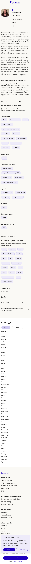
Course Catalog (6, 502)
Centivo (19, 253)
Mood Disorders (22, 138)
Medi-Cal (5, 267)
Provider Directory (7, 504)
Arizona (3, 336)
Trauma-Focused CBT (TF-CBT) (10, 182)
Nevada (3, 403)
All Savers (12, 249)
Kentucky (3, 374)
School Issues (6, 147)
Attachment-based (7, 168)
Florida (4, 158)
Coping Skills (6, 133)
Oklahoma (4, 424)
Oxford (11, 272)
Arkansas (3, 339)
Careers (3, 531)
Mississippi (4, 392)
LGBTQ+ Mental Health (8, 138)
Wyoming (3, 462)
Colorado (3, 344)
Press (3, 528)
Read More (22, 550)
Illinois (3, 363)
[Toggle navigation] (3, 2)
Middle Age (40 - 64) (7, 192)
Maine (3, 379)
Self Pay (19, 272)
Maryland (3, 382)
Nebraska (3, 400)
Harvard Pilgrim (16, 263)
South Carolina (5, 435)
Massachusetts (5, 384)
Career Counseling (7, 124)
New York (4, 414)
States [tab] (5, 327)
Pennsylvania (4, 430)
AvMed (20, 249)
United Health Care (7, 281)
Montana (3, 398)
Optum (13, 267)
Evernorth (18, 258)
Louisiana (3, 376)
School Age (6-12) (20, 192)
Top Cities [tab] (17, 327)
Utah (2, 446)
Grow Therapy (18, 561)
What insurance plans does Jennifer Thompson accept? (12, 309)
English (4, 217)
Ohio (2, 422)
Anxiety (25, 119)
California (3, 342)
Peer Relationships (16, 143)
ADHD (4, 119)
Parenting (5, 143)
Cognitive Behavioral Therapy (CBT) (11, 173)
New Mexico (4, 411)
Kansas (3, 371)
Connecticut (4, 347)
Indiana (3, 366)
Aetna (4, 249)
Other (4, 272)
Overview (4, 512)
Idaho (2, 360)
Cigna (4, 258)
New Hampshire (5, 406)
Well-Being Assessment (8, 483)
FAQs (2, 491)
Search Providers (6, 480)
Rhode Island (4, 432)
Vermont (3, 448)
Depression (16, 133)
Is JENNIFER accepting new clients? (12, 303)
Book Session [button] (15, 558)
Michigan (3, 387)
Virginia (3, 451)
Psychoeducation (7, 177)
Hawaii (3, 358)
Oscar (20, 267)
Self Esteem (16, 147)
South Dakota (5, 438)
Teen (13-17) (6, 197)
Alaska (3, 334)
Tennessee (4, 440)
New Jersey (4, 408)
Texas (3, 443)
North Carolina (5, 416)
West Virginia (4, 456)
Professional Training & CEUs (10, 499)
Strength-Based (18, 177)
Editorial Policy (5, 534)
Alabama (3, 331)
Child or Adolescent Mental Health (11, 129)
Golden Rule (5, 263)
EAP (11, 258)
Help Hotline (5, 488)
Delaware (3, 350)
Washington (4, 454)
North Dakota (5, 419)
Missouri (3, 395)
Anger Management (14, 119)
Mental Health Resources (9, 486)
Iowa (2, 368)
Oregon (3, 427)
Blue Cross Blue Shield (8, 253)
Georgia (3, 355)
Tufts (18, 277)
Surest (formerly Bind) (8, 277)
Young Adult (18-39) (17, 197)
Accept (9, 550)
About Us (4, 526)
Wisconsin (4, 459)
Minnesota (4, 390)
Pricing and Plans (6, 518)
